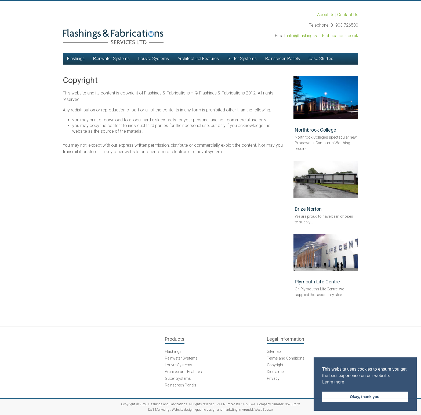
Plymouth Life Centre (317, 281)
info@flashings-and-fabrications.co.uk (322, 35)
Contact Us (347, 14)
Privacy (273, 378)
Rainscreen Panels (282, 58)
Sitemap (274, 351)
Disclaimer (276, 372)
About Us (325, 14)
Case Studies (321, 58)
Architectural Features (198, 58)
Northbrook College (315, 130)
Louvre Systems (153, 58)
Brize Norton (308, 209)
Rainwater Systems (111, 58)
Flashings (76, 58)
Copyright (275, 365)
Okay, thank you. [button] (365, 397)
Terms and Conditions (285, 358)
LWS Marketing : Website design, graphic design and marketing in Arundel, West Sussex (210, 410)
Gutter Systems (242, 58)
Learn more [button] (333, 382)
